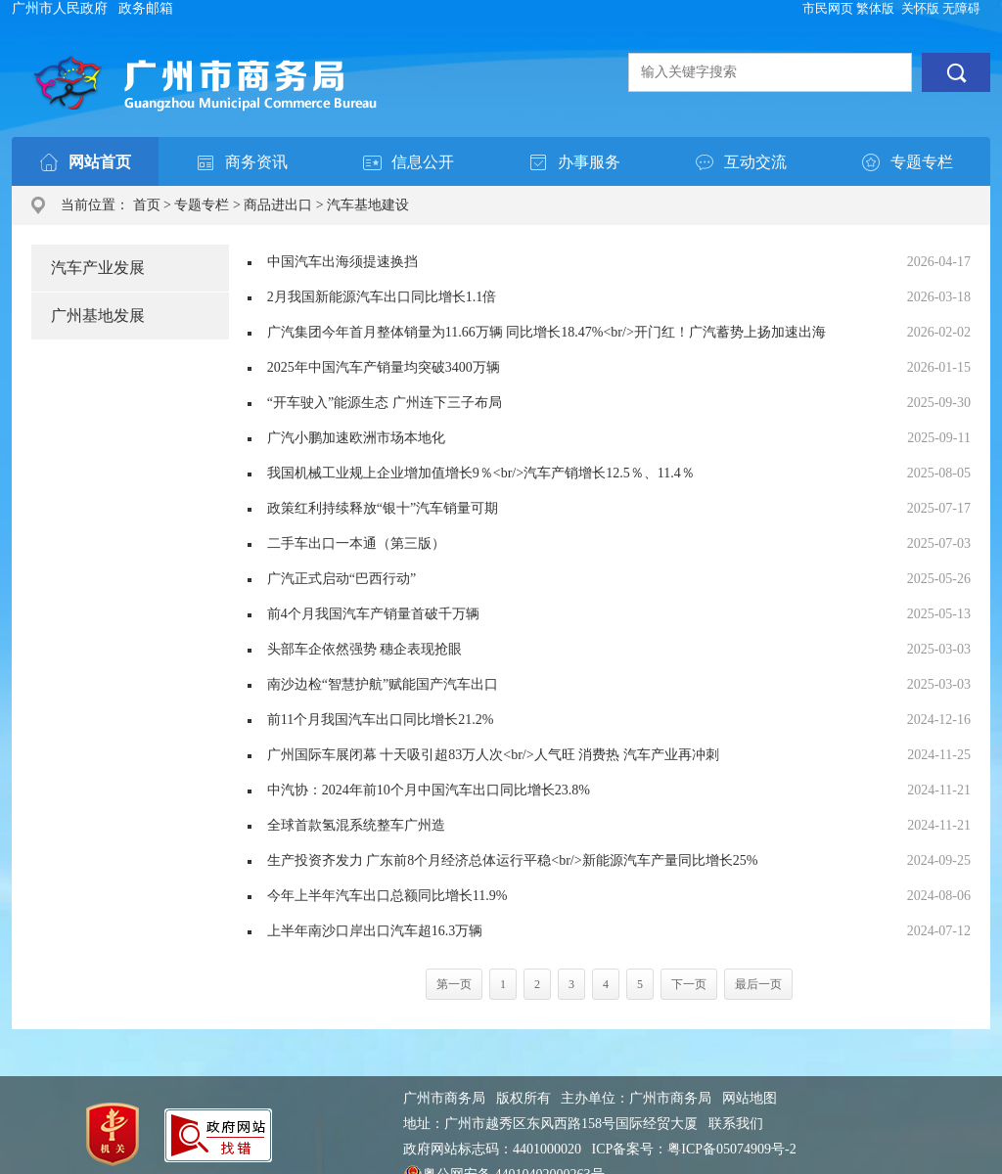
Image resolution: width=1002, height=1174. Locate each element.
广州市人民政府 (60, 8)
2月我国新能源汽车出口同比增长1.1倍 (382, 297)
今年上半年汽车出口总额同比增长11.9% (387, 895)
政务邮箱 (145, 8)
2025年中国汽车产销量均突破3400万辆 (383, 367)
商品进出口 (278, 205)
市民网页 (827, 8)
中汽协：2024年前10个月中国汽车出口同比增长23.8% (428, 790)
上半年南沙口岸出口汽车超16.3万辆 (375, 931)
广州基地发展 (98, 315)
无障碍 (961, 8)
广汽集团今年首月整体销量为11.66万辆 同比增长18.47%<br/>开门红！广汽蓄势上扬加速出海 (546, 332)
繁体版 (875, 8)
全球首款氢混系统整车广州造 (356, 825)
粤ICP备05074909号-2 (731, 1149)
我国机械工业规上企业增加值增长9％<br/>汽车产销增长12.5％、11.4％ (481, 473)
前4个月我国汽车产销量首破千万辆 (373, 614)
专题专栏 (201, 205)
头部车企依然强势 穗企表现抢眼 (365, 649)
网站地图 (749, 1098)
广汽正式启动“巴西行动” (341, 578)
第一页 (454, 984)
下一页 (688, 984)
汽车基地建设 (368, 205)
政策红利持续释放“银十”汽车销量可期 (382, 508)
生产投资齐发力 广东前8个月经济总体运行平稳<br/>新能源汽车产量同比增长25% (512, 860)
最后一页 (758, 984)
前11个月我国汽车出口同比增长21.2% (380, 719)
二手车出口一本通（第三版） (356, 543)
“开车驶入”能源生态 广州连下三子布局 (384, 402)
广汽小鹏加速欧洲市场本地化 (356, 437)
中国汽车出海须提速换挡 (342, 261)
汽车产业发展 (98, 267)
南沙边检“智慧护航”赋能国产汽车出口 (382, 684)
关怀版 (920, 8)
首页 (146, 205)
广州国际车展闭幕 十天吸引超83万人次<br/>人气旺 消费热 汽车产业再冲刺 (493, 754)
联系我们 (735, 1123)
